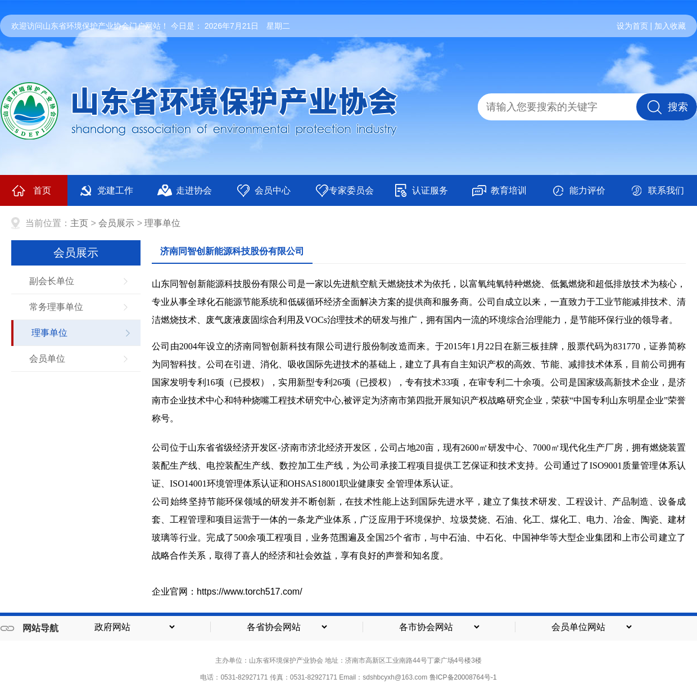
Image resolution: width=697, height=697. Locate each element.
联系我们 (657, 190)
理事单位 (162, 223)
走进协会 (184, 190)
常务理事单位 (56, 307)
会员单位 (47, 358)
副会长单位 (51, 281)
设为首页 (632, 25)
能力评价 (578, 190)
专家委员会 (344, 190)
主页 (79, 223)
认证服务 (420, 190)
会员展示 (116, 223)
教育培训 (499, 190)
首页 (31, 190)
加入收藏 (670, 25)
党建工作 (106, 190)
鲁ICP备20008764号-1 (463, 677)
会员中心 (263, 190)
